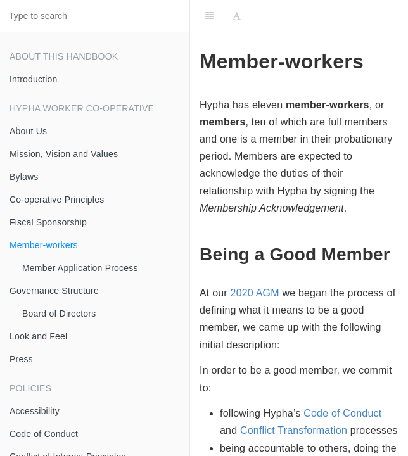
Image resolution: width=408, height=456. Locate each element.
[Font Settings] (236, 16)
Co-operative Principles (57, 199)
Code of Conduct (44, 434)
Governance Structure (54, 291)
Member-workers (44, 245)
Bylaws (24, 177)
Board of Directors (59, 313)
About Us (28, 131)
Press (21, 359)
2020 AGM (255, 293)
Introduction (34, 79)
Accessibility (35, 411)
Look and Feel (38, 336)
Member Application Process (80, 268)
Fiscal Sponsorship (48, 222)
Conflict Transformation (293, 430)
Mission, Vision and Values (64, 154)
